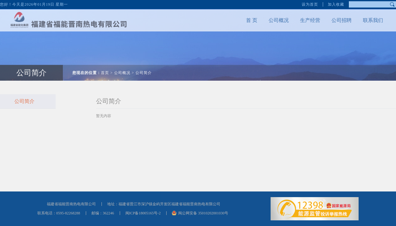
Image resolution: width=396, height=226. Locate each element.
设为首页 (310, 4)
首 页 (247, 20)
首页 (105, 68)
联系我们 (369, 20)
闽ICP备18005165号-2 (143, 213)
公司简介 (31, 68)
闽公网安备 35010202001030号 (203, 213)
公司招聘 (337, 20)
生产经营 (306, 20)
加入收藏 (336, 4)
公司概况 (274, 20)
